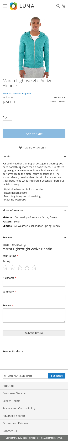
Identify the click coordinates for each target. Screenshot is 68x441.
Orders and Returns (15, 423)
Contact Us (10, 431)
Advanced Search (14, 416)
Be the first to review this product (17, 93)
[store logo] (22, 6)
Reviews (7, 237)
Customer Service (14, 393)
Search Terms (11, 401)
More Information (13, 210)
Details (7, 156)
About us (8, 386)
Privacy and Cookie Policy (19, 408)
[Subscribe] (56, 376)
